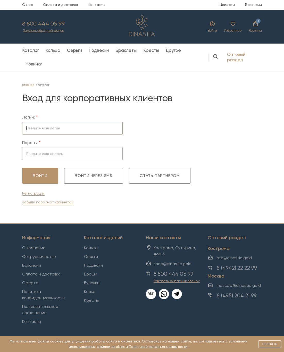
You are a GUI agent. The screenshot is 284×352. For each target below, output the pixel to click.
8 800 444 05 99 (43, 24)
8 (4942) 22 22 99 (237, 268)
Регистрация (33, 193)
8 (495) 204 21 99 (237, 295)
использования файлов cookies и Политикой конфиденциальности (128, 347)
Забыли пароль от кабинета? (47, 202)
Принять (269, 344)
